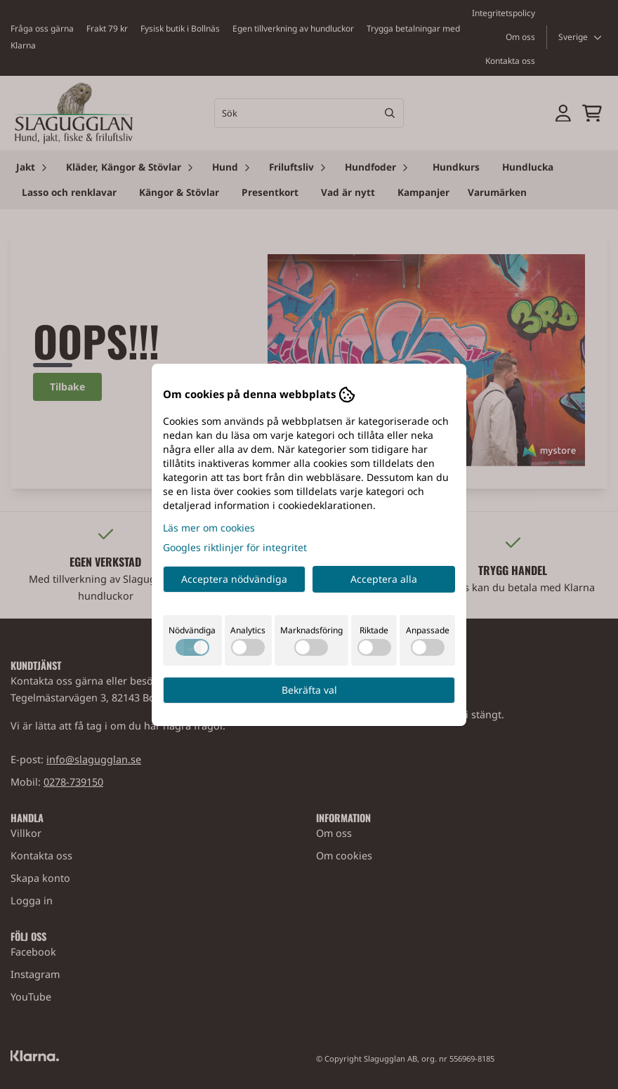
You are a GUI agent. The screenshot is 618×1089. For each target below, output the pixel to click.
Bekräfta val (309, 690)
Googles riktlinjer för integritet (235, 547)
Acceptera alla (383, 579)
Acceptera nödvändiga (234, 579)
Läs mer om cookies (209, 527)
